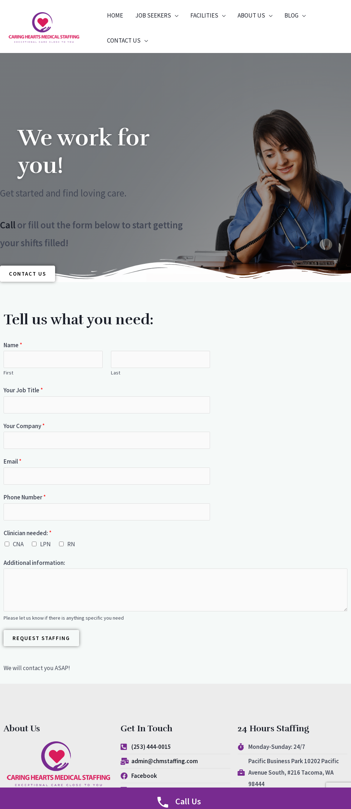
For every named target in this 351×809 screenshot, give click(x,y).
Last (115, 373)
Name (13, 345)
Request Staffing (41, 638)
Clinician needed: (28, 533)
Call (9, 225)
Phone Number (25, 497)
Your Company (24, 426)
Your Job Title (23, 390)
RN (71, 544)
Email (12, 462)
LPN (45, 544)
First (8, 373)
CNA (18, 544)
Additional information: (34, 563)
